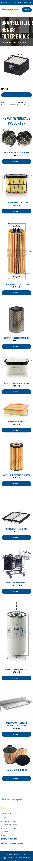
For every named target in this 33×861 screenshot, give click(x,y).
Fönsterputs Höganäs (9, 821)
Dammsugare (22, 81)
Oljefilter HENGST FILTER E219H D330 (16, 475)
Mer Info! (16, 95)
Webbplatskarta (16, 860)
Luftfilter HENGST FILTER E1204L (16, 529)
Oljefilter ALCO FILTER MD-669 (16, 770)
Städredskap (13, 81)
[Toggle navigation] (3, 15)
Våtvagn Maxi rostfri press (16, 582)
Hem (4, 817)
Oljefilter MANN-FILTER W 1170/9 (16, 669)
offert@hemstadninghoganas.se (23, 2)
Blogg (4, 835)
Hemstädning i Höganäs (10, 824)
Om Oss (5, 831)
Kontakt (9, 858)
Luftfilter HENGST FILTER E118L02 (16, 338)
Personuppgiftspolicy (24, 858)
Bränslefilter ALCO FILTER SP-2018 (16, 152)
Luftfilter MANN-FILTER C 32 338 (16, 421)
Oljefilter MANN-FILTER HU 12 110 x (16, 284)
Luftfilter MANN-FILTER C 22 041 (16, 202)
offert (26, 10)
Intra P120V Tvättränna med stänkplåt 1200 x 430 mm (16, 724)
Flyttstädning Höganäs (9, 828)
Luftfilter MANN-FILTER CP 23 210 (16, 383)
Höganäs (5, 2)
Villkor (15, 858)
